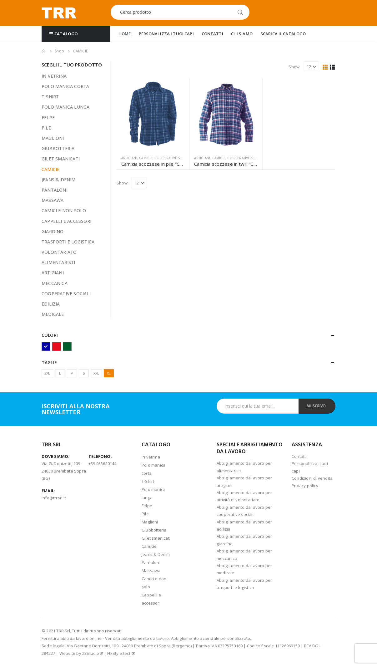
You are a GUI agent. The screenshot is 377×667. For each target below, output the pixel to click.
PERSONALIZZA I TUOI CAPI (166, 34)
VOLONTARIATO (59, 252)
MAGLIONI (53, 138)
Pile (145, 514)
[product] (153, 114)
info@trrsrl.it (54, 498)
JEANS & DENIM (59, 180)
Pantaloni (151, 562)
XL (109, 373)
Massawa (151, 570)
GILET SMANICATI (61, 159)
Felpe (147, 505)
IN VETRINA (54, 76)
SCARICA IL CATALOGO (283, 34)
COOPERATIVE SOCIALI (172, 158)
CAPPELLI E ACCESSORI (66, 221)
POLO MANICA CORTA (65, 86)
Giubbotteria (154, 530)
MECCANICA (55, 283)
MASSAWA (52, 200)
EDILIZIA (51, 304)
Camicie (149, 546)
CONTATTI (212, 34)
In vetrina (151, 457)
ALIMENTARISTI (58, 262)
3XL (47, 373)
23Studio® (92, 653)
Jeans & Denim (156, 554)
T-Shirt (148, 481)
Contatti (299, 456)
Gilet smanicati (156, 538)
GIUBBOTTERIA (58, 148)
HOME (124, 34)
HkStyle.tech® (121, 653)
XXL (96, 373)
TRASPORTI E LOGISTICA (68, 242)
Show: (294, 67)
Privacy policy (305, 485)
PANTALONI (55, 190)
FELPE (48, 117)
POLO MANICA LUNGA (65, 107)
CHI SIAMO (242, 34)
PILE (46, 128)
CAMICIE (145, 158)
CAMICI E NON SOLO (64, 210)
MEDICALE (53, 314)
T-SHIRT (50, 97)
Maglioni (150, 522)
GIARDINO (53, 231)
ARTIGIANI (129, 158)
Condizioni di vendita (312, 478)
